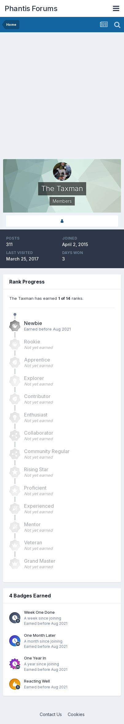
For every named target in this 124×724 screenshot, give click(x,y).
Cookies (76, 714)
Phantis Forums (31, 8)
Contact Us (51, 714)
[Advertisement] (62, 97)
